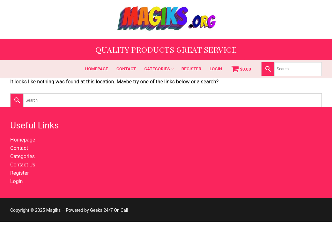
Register (19, 173)
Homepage (22, 140)
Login (16, 181)
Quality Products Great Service (166, 49)
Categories (22, 156)
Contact (19, 148)
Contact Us (22, 165)
